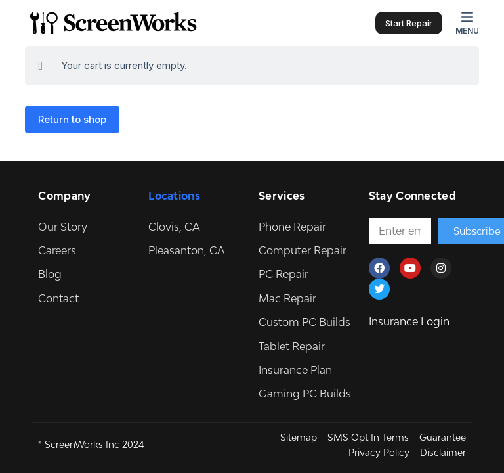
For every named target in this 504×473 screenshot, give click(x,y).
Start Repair (408, 23)
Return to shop (72, 119)
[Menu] (467, 23)
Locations (174, 195)
